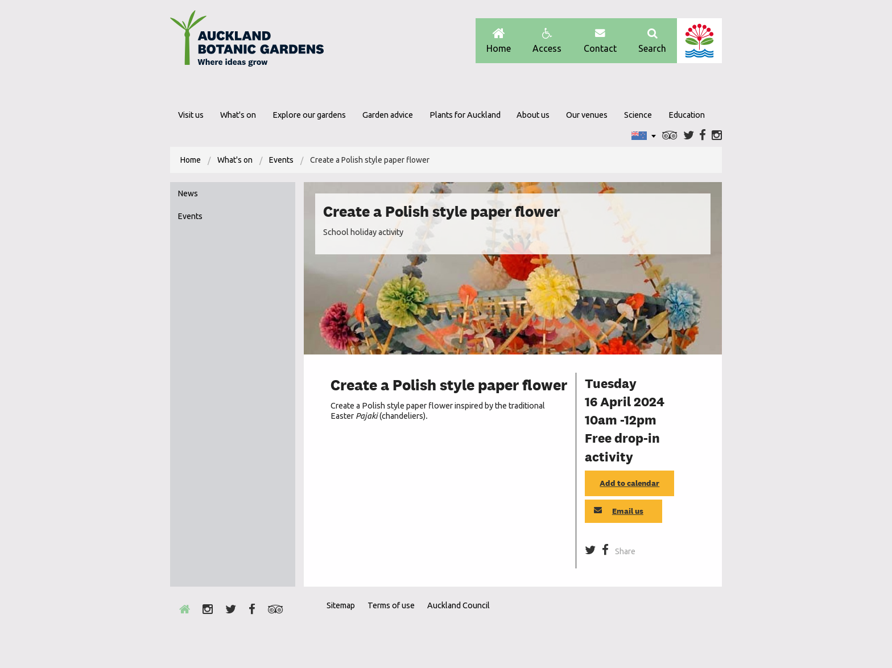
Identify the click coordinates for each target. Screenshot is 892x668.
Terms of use (391, 605)
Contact (600, 40)
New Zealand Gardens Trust (699, 625)
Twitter (688, 136)
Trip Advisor (670, 136)
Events (281, 159)
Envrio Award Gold (641, 625)
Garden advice (387, 114)
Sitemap (341, 605)
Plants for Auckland (465, 114)
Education (686, 114)
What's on (238, 114)
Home (498, 40)
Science (638, 114)
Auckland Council (699, 40)
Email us (618, 511)
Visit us (191, 114)
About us (533, 114)
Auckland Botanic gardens (247, 41)
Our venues (587, 114)
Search (652, 40)
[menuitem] (190, 159)
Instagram (717, 136)
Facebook (702, 136)
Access (546, 40)
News (188, 193)
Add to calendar (629, 483)
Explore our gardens (309, 114)
